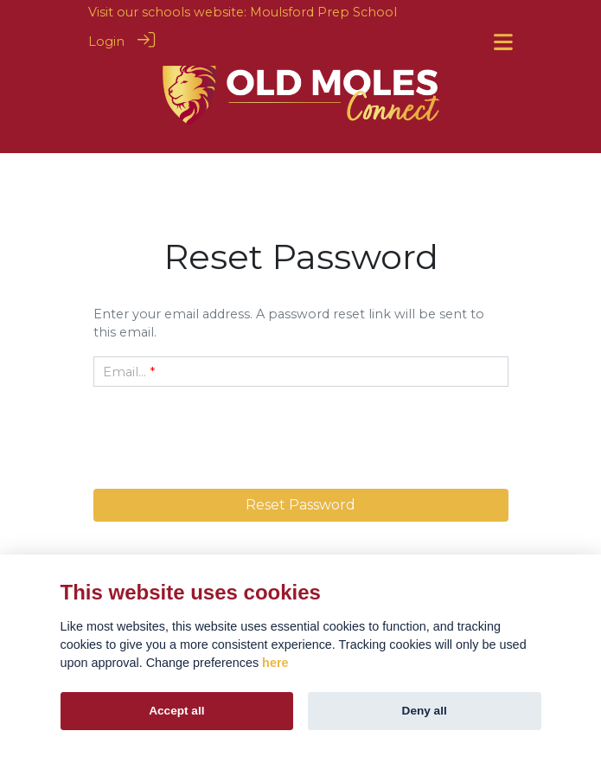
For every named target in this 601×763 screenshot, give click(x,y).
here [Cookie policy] (275, 663)
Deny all (424, 710)
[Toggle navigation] (503, 42)
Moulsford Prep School (323, 12)
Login (106, 41)
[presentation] (300, 434)
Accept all (176, 710)
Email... (124, 372)
